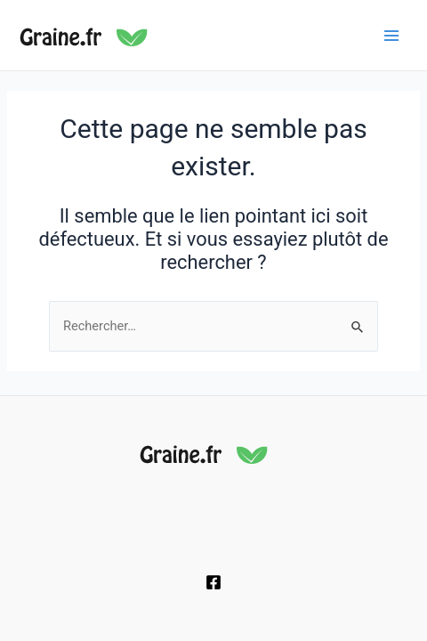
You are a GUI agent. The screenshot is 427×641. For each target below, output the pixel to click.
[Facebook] (213, 582)
